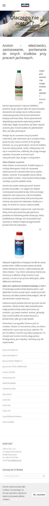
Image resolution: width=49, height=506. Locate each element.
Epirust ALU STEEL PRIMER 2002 (15, 366)
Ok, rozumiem (39, 494)
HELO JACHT (7, 394)
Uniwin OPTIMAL (9, 372)
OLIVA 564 (6, 405)
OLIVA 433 (6, 400)
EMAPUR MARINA (9, 383)
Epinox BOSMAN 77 (10, 355)
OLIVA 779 (6, 411)
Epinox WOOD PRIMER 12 (12, 361)
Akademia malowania (31, 29)
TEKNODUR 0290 (9, 389)
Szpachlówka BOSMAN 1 (12, 416)
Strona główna (15, 29)
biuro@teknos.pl (14, 460)
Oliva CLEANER (8, 422)
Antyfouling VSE (9, 377)
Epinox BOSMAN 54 (10, 350)
